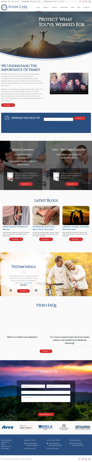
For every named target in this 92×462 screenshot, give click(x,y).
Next (36, 290)
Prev (11, 290)
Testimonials (64, 7)
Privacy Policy (6, 446)
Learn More (7, 105)
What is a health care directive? (22, 337)
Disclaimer (5, 448)
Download (25, 184)
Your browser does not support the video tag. (69, 83)
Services (54, 7)
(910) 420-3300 (59, 1)
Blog (78, 7)
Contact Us (86, 7)
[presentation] (55, 126)
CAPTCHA (46, 121)
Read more (29, 283)
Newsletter (5, 442)
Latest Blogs (46, 200)
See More (22, 291)
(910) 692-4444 (13, 1)
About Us (46, 7)
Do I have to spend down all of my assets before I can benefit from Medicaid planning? (69, 340)
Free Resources (6, 440)
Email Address (48, 116)
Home (38, 7)
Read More (15, 239)
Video (72, 7)
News (3, 444)
